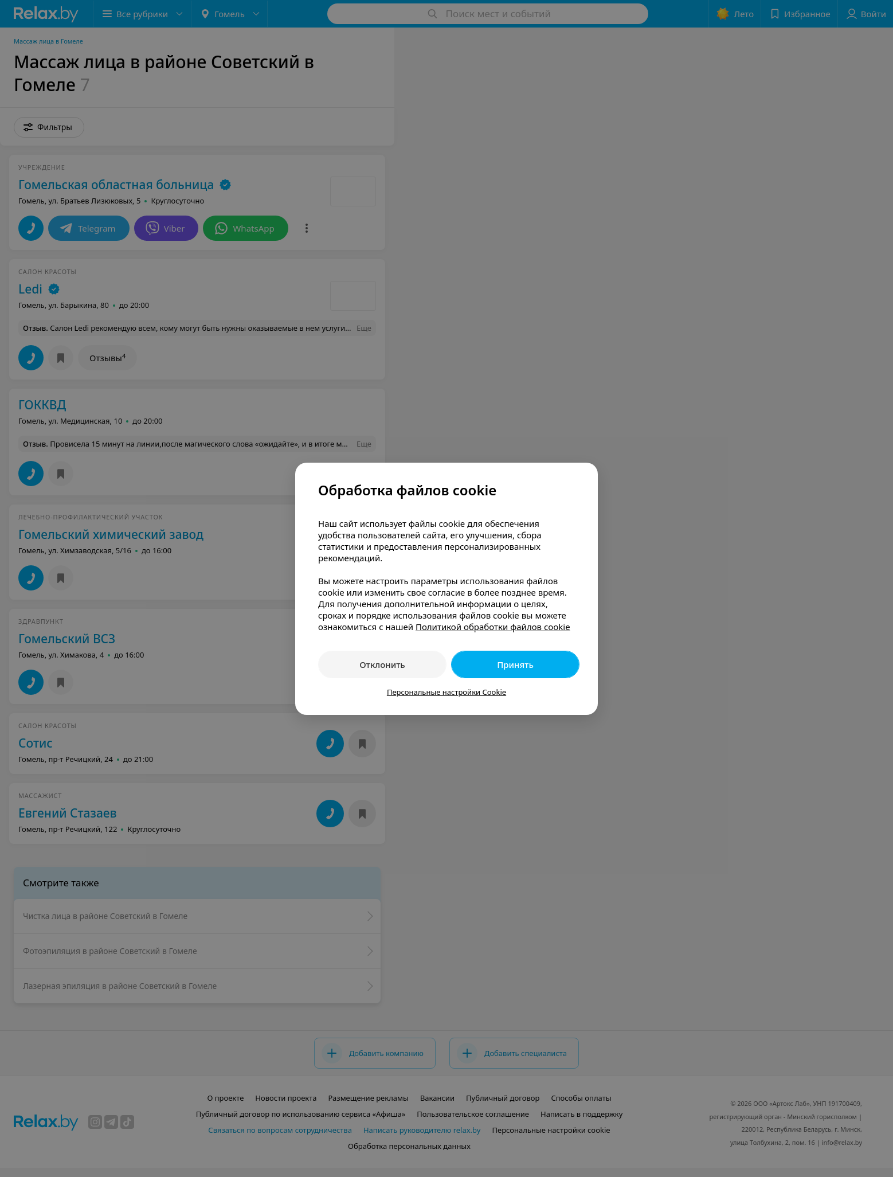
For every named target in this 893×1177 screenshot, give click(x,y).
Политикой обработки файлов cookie (493, 626)
